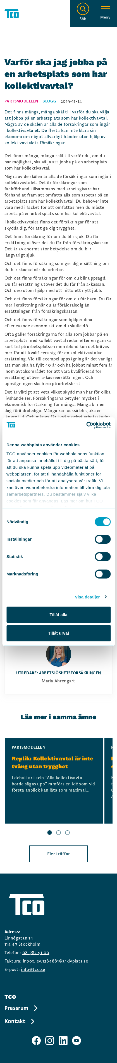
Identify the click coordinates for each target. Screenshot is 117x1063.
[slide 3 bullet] (67, 833)
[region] (58, 787)
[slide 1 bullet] (49, 833)
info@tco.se (33, 969)
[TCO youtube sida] (76, 1040)
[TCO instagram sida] (49, 1040)
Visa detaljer (87, 597)
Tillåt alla (59, 614)
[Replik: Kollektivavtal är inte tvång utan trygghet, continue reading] (54, 781)
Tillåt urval (58, 633)
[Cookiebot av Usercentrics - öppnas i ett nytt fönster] (86, 425)
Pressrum (21, 1008)
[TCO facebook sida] (36, 1040)
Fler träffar (58, 854)
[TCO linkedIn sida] (63, 1040)
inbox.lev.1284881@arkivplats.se (55, 961)
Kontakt (19, 1021)
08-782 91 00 (35, 952)
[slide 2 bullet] (58, 833)
